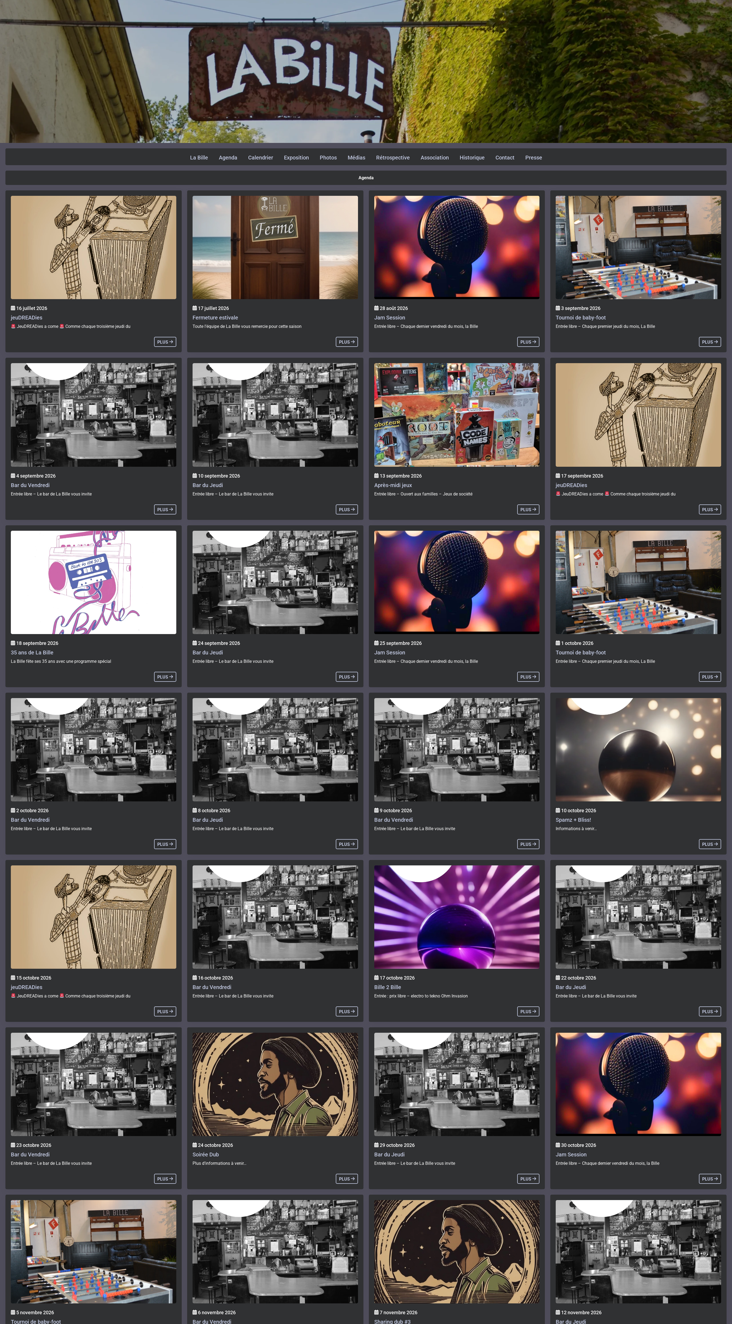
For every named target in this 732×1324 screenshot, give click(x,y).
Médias (356, 157)
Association (435, 157)
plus (165, 342)
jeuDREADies (26, 317)
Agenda (228, 157)
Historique (472, 157)
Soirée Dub (206, 1154)
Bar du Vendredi (30, 485)
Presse (533, 157)
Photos (328, 157)
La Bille (199, 157)
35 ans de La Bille (32, 652)
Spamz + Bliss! (573, 820)
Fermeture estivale (215, 317)
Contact (505, 157)
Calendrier (260, 157)
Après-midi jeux (393, 485)
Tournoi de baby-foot (581, 317)
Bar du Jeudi (208, 485)
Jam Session (389, 317)
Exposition (296, 157)
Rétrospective (393, 157)
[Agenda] (93, 247)
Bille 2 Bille (387, 987)
